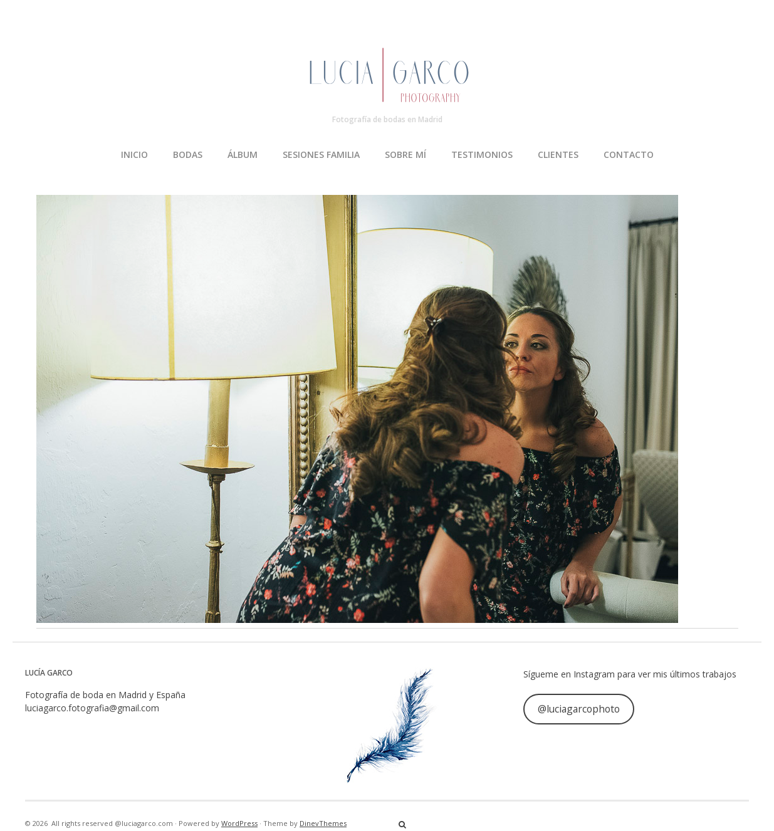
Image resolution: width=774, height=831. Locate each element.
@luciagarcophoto (579, 709)
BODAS (187, 154)
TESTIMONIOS (482, 154)
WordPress (239, 823)
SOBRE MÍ (405, 154)
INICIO (134, 154)
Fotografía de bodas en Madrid (387, 119)
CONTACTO (629, 154)
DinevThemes (323, 823)
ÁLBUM (242, 154)
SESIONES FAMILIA (321, 154)
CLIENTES (558, 154)
